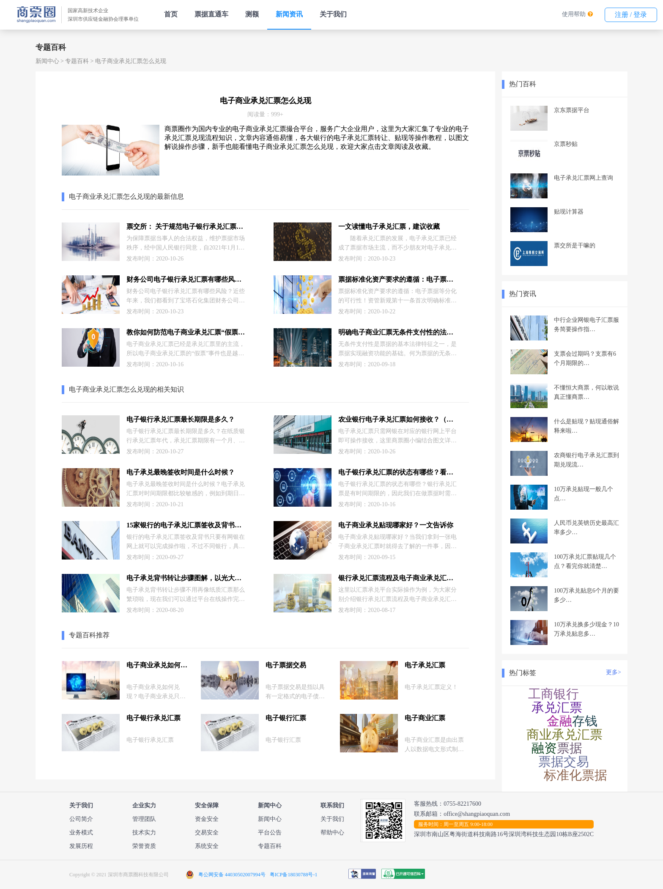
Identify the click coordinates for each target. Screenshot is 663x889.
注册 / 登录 (631, 14)
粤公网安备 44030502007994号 (232, 875)
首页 (171, 14)
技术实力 (144, 832)
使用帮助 (574, 14)
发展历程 (81, 846)
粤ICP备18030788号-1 (294, 875)
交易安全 (207, 832)
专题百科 (77, 61)
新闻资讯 (289, 14)
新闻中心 (47, 61)
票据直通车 (211, 14)
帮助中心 (332, 832)
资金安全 (207, 819)
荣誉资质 (144, 846)
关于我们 (333, 14)
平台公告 (270, 832)
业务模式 (81, 832)
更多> (613, 672)
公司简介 (81, 819)
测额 (252, 14)
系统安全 (207, 846)
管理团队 (144, 819)
